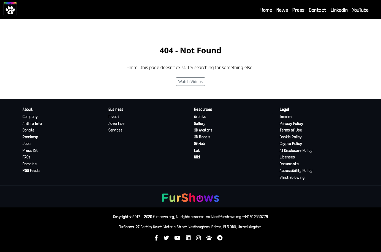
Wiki (197, 157)
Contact (317, 10)
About (27, 109)
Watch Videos (190, 81)
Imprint (286, 116)
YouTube (360, 10)
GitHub (199, 143)
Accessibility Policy (296, 170)
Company (30, 116)
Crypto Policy (291, 143)
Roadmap (30, 137)
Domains (30, 163)
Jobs (27, 143)
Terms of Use (291, 130)
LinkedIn (339, 10)
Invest (113, 116)
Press (298, 10)
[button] (158, 238)
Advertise (116, 123)
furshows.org (163, 217)
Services (115, 130)
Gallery (200, 123)
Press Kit (30, 150)
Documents (289, 163)
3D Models (202, 137)
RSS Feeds (31, 170)
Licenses (287, 157)
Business (116, 109)
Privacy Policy (291, 123)
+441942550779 (255, 217)
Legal (284, 109)
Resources (203, 109)
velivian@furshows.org (223, 217)
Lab (197, 150)
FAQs (27, 157)
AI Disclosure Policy (296, 150)
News (282, 10)
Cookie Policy (291, 137)
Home (266, 10)
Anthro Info (32, 123)
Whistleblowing (292, 177)
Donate (28, 130)
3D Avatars (203, 130)
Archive (200, 116)
